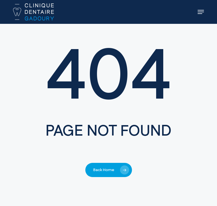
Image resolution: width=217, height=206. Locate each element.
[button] (201, 12)
